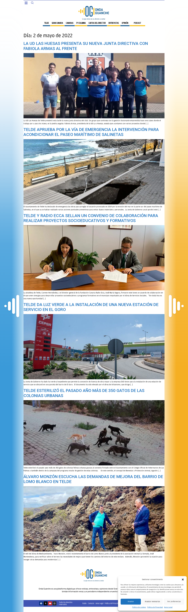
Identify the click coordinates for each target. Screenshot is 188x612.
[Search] (32, 3)
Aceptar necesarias (152, 601)
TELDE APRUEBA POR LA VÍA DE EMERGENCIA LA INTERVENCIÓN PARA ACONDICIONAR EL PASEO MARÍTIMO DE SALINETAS (91, 132)
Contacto (91, 603)
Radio (85, 603)
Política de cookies (139, 607)
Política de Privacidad (155, 607)
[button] (182, 579)
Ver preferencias (174, 601)
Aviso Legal (168, 607)
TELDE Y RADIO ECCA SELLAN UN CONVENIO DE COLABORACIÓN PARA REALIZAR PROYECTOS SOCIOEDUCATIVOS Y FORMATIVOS (91, 218)
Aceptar (131, 601)
